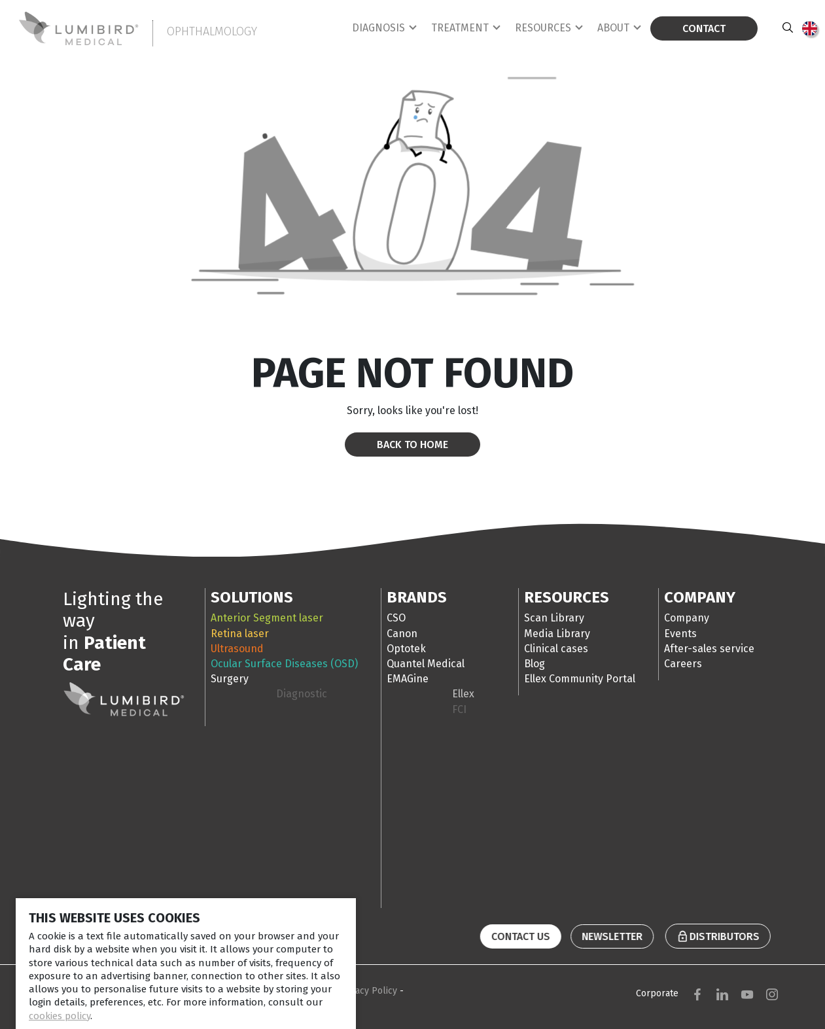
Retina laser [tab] (240, 633)
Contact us (526, 936)
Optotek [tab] (406, 648)
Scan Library (554, 618)
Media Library (557, 633)
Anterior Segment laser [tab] (267, 618)
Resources (543, 28)
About (613, 28)
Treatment (460, 28)
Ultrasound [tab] (237, 648)
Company (686, 618)
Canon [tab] (402, 633)
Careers (683, 663)
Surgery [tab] (230, 678)
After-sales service (709, 648)
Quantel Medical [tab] (426, 663)
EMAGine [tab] (408, 678)
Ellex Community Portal (579, 678)
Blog (534, 663)
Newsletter (606, 936)
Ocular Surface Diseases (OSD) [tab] (284, 663)
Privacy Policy (369, 990)
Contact (704, 28)
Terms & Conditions (290, 990)
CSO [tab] (396, 618)
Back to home (412, 444)
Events (680, 633)
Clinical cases (556, 648)
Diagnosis (378, 28)
